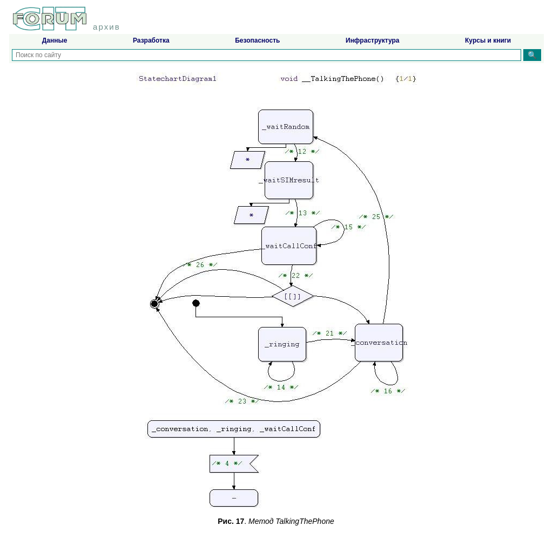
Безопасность (257, 40)
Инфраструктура (372, 40)
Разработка (151, 40)
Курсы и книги (488, 40)
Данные (55, 40)
